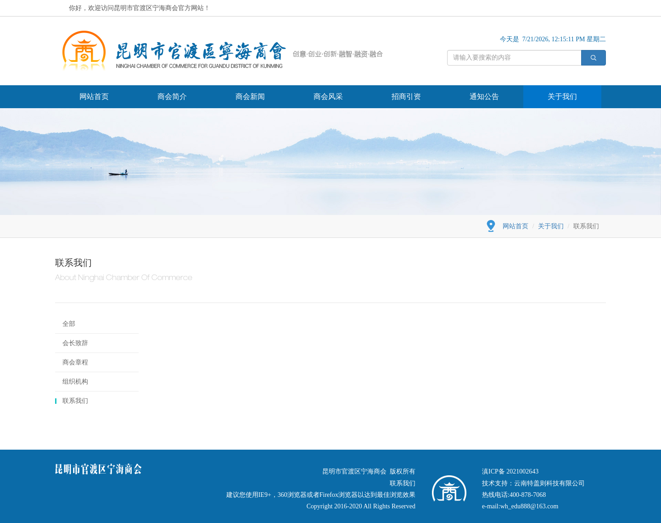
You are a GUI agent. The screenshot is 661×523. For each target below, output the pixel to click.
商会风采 (328, 96)
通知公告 (484, 96)
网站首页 (94, 96)
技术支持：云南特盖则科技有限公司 (533, 483)
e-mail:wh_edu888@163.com (520, 506)
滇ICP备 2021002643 (510, 471)
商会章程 (75, 362)
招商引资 (406, 96)
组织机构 (75, 381)
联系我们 (75, 400)
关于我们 (562, 96)
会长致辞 (75, 343)
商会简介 (172, 96)
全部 (68, 323)
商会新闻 (250, 96)
